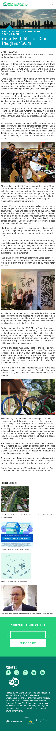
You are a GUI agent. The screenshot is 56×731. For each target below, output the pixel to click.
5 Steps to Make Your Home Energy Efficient (15, 549)
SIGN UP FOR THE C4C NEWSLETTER (28, 625)
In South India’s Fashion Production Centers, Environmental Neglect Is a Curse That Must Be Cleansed (27, 516)
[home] (15, 4)
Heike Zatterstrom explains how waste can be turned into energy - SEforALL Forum (27, 613)
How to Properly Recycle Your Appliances (14, 581)
